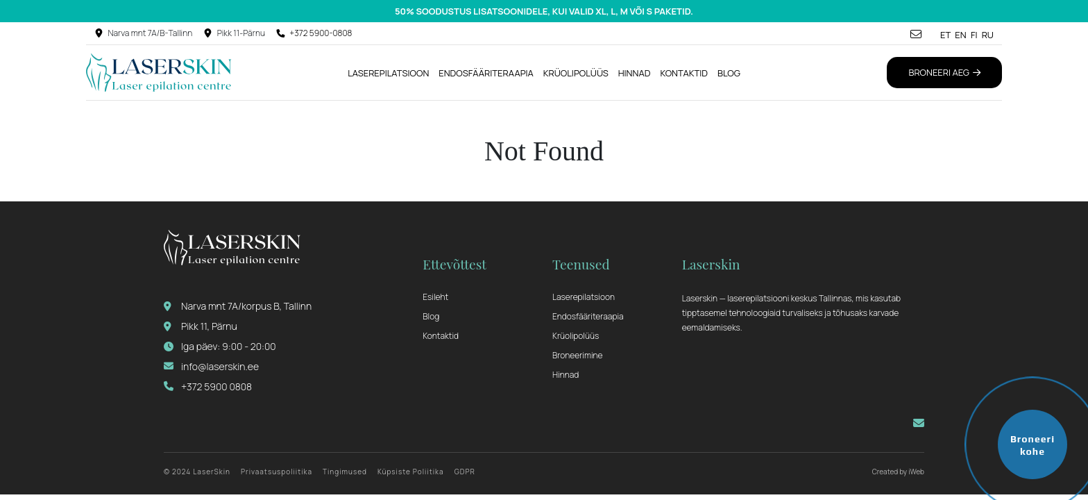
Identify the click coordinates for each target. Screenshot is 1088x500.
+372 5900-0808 (320, 33)
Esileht (435, 297)
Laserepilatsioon (388, 73)
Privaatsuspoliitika (276, 471)
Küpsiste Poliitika (410, 471)
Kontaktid (684, 73)
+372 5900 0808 (208, 386)
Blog (728, 73)
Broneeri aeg (944, 72)
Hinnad (634, 73)
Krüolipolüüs (576, 73)
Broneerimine (577, 355)
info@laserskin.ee (211, 366)
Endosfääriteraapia (486, 73)
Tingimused (345, 471)
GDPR (464, 471)
